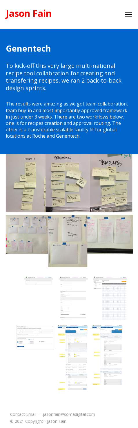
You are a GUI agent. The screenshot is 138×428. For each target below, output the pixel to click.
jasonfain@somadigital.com (69, 414)
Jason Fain (29, 13)
